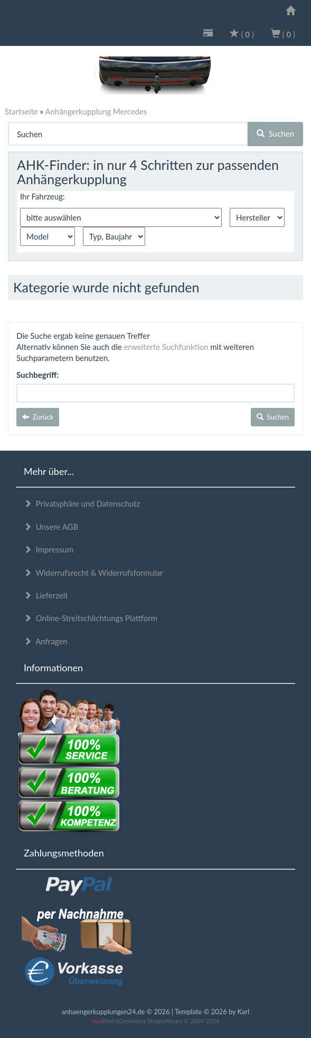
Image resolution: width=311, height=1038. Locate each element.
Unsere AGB (51, 526)
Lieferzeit (46, 595)
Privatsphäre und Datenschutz (82, 503)
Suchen (275, 133)
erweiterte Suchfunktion (166, 346)
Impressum (48, 549)
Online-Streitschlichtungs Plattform (90, 618)
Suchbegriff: (37, 374)
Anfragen (46, 641)
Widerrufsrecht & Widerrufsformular (93, 572)
